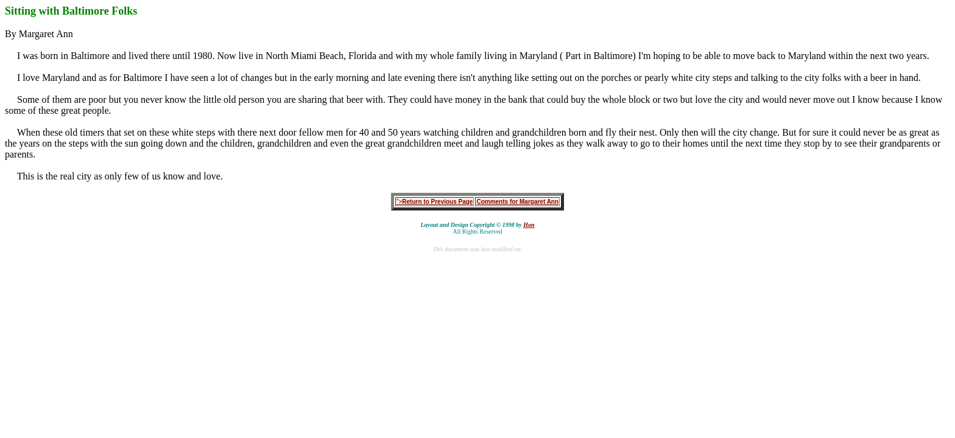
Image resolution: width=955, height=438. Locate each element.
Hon (528, 224)
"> (434, 201)
